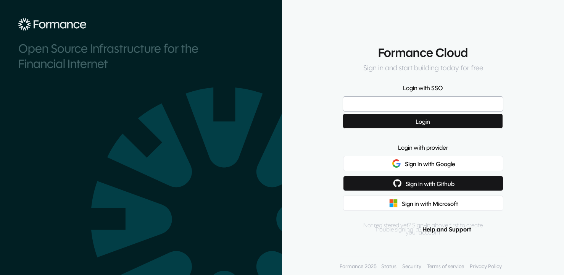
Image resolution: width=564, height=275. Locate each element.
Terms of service (445, 266)
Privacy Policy (486, 266)
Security (411, 266)
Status (388, 266)
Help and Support (446, 229)
